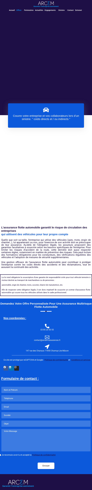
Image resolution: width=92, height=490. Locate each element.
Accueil (12, 10)
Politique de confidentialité (56, 360)
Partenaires (29, 10)
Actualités (39, 10)
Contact (70, 10)
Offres (18, 10)
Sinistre (61, 10)
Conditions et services (80, 360)
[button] (19, 10)
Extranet (78, 10)
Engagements (50, 10)
